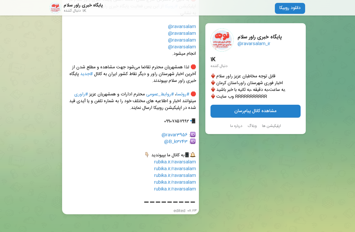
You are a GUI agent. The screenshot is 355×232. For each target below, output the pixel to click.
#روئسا (182, 94)
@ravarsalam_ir (254, 44)
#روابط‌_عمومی (160, 94)
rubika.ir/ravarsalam (175, 162)
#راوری (81, 94)
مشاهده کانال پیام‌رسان (255, 111)
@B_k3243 (176, 142)
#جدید (86, 74)
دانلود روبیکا (290, 8)
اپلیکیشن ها (271, 126)
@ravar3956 (175, 135)
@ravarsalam (182, 27)
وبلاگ (252, 126)
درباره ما (236, 126)
